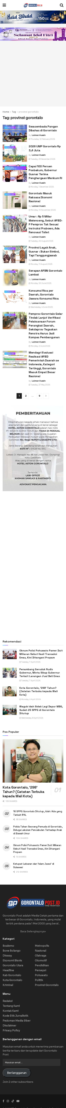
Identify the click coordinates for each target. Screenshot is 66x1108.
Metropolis (42, 945)
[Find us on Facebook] (3, 1101)
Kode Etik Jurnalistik (15, 1015)
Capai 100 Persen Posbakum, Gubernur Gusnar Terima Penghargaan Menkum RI (45, 172)
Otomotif (41, 960)
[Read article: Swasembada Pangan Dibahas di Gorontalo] (15, 133)
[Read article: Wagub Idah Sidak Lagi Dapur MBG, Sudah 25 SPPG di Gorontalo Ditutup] (10, 710)
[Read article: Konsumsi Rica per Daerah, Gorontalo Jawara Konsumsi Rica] (15, 297)
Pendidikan (42, 965)
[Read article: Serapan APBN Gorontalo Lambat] (15, 277)
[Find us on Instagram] (8, 1101)
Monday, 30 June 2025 (40, 283)
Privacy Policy (11, 1030)
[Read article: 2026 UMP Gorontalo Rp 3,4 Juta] (15, 153)
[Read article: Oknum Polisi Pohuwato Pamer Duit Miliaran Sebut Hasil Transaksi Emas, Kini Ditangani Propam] (10, 654)
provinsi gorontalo (29, 111)
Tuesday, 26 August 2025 (41, 241)
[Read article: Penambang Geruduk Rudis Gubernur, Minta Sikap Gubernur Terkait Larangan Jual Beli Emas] (10, 673)
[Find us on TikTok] (13, 1101)
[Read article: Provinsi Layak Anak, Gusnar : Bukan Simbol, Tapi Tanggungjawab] (15, 254)
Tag (14, 111)
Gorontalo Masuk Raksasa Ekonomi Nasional (40, 197)
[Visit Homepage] (32, 5)
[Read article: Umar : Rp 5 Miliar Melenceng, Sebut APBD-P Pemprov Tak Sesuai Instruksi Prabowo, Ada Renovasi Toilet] (15, 223)
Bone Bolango (11, 950)
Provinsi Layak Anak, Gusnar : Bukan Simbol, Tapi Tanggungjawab (44, 251)
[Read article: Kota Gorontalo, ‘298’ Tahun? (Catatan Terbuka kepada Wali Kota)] (10, 691)
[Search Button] (61, 5)
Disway (7, 955)
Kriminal (8, 985)
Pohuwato (41, 975)
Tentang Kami (11, 1006)
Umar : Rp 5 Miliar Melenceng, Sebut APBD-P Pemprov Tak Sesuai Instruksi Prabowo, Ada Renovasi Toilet (45, 224)
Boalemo (8, 945)
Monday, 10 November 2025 (42, 210)
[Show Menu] (4, 5)
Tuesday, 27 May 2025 (39, 385)
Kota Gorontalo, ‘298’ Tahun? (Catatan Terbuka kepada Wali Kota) (38, 691)
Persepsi (40, 970)
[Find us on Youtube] (18, 1101)
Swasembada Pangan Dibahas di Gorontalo (43, 128)
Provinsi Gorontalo (10, 168)
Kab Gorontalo (12, 975)
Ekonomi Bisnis (12, 960)
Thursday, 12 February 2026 (42, 139)
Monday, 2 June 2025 (39, 346)
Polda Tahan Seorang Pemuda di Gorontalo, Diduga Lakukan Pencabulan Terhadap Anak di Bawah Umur (38, 830)
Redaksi (7, 1001)
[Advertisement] (33, 73)
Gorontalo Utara (13, 965)
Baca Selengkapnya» (33, 931)
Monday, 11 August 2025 (40, 264)
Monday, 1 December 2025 (41, 187)
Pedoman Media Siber (16, 1020)
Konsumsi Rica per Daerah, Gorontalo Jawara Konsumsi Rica (44, 294)
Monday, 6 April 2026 (30, 699)
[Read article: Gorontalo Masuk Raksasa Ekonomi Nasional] (15, 200)
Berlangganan (17, 1073)
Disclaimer (9, 1025)
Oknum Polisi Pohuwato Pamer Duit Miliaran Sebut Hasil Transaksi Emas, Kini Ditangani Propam (41, 654)
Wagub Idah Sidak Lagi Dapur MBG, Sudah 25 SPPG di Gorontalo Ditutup (41, 710)
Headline (9, 128)
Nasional (40, 950)
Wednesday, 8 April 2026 (31, 718)
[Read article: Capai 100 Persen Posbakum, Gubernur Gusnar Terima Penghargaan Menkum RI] (15, 173)
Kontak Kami (10, 1010)
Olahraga (40, 955)
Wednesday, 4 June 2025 (41, 307)
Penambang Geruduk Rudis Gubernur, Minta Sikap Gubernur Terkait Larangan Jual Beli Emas (39, 673)
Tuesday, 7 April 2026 (29, 662)
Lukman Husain (39, 135)
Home (6, 111)
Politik (39, 980)
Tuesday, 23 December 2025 (42, 159)
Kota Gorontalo (12, 980)
